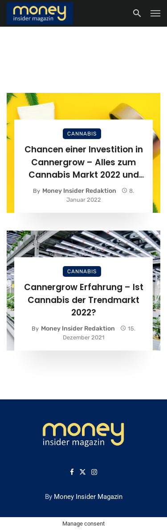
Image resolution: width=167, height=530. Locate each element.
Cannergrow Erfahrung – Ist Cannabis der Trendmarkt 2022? (83, 300)
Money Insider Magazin (88, 497)
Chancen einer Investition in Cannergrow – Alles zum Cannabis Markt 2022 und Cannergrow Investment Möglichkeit (83, 162)
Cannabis (82, 134)
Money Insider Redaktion (79, 191)
